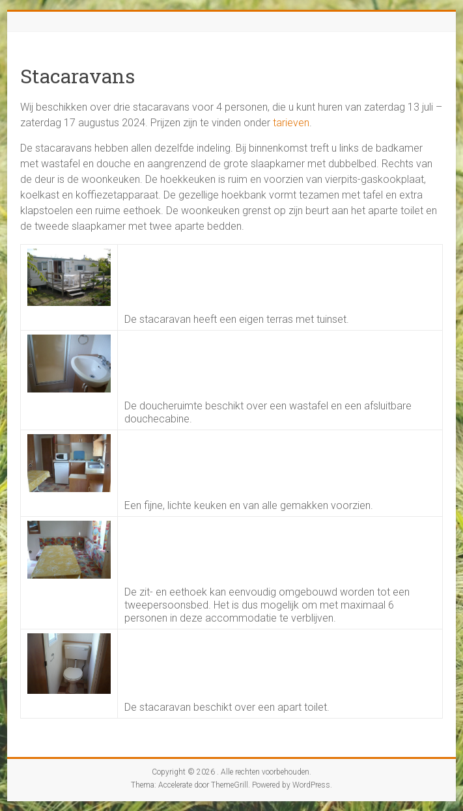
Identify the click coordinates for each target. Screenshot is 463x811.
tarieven (291, 123)
